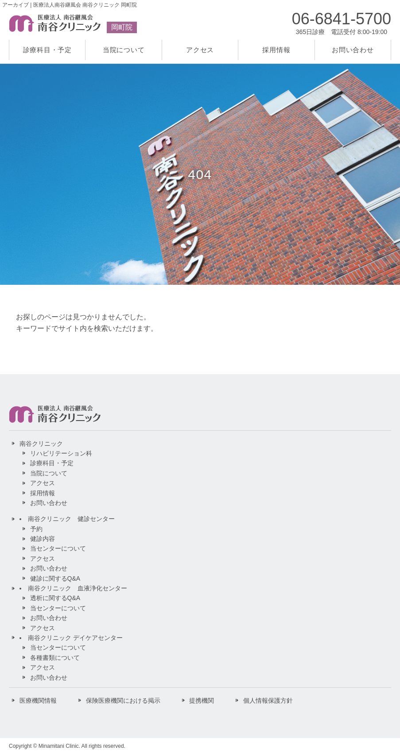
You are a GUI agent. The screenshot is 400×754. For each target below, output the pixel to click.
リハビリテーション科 (61, 453)
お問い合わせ (353, 50)
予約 (36, 528)
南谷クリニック (41, 443)
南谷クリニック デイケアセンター (75, 637)
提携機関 (201, 700)
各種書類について (55, 657)
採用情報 (276, 50)
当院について (124, 50)
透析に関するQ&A (55, 597)
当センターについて (58, 548)
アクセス (200, 50)
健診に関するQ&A (55, 578)
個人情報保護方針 (268, 700)
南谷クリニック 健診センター (71, 518)
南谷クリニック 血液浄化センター (77, 588)
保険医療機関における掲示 (123, 700)
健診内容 (42, 538)
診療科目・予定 (47, 50)
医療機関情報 (38, 700)
